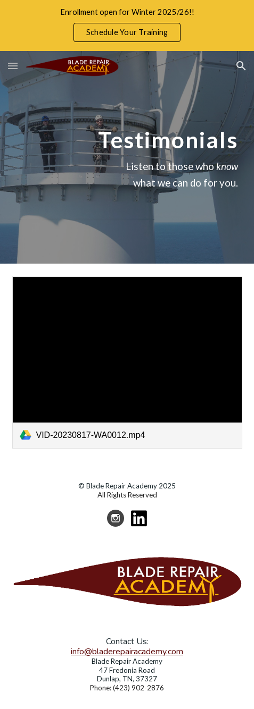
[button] (13, 65)
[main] (127, 157)
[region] (127, 25)
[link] (127, 362)
